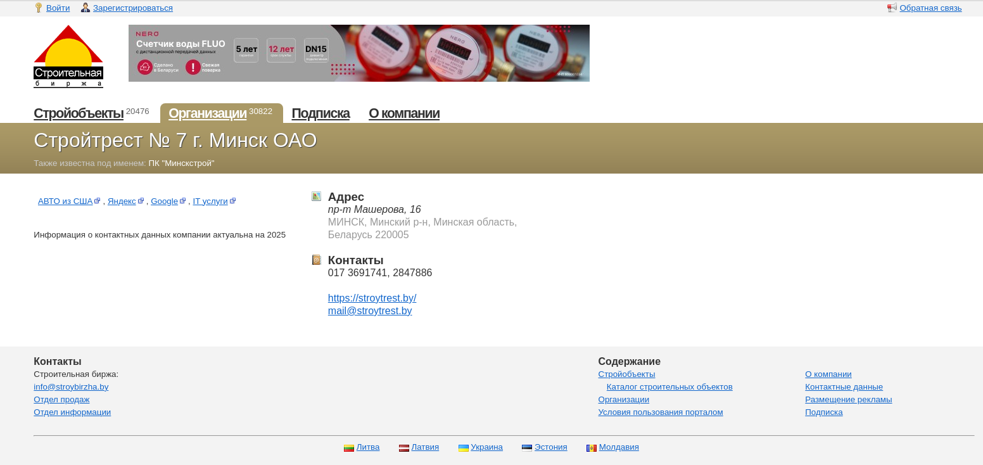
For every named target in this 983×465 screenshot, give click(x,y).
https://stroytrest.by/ (372, 298)
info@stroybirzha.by (71, 387)
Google (169, 201)
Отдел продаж (61, 399)
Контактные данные (844, 387)
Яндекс (127, 201)
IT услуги (215, 201)
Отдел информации (72, 412)
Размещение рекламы (848, 399)
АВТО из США (70, 201)
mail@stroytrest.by (370, 310)
